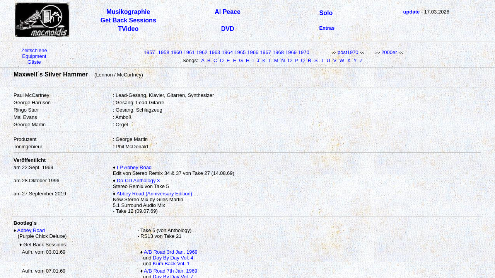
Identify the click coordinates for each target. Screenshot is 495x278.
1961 (189, 52)
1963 (214, 52)
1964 (227, 52)
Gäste (34, 62)
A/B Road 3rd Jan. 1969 (171, 252)
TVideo (128, 28)
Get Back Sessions (128, 20)
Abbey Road (31, 230)
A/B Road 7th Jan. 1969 (170, 271)
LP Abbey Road (134, 167)
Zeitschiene (34, 50)
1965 (240, 52)
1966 (252, 52)
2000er (389, 52)
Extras (327, 28)
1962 (202, 52)
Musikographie (128, 11)
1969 (291, 52)
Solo (326, 13)
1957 (149, 52)
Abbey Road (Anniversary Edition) (154, 194)
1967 (265, 52)
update (411, 12)
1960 (176, 52)
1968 (278, 52)
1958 (163, 52)
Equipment (34, 56)
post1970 (348, 52)
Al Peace (228, 11)
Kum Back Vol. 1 (171, 263)
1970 (303, 52)
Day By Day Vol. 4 (173, 258)
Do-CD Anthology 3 (138, 180)
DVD (227, 28)
